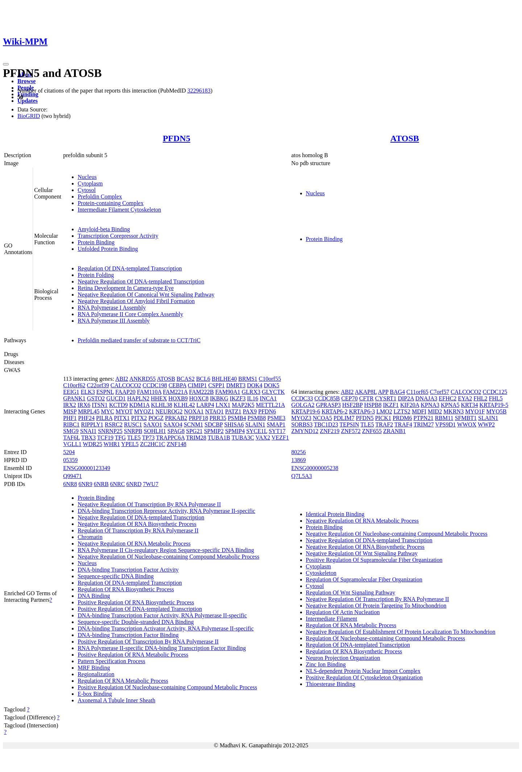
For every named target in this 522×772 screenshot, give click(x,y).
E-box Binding (95, 694)
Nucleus (87, 177)
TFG (120, 437)
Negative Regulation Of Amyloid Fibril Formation (136, 301)
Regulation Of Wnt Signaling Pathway (350, 592)
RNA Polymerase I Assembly (112, 308)
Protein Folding (96, 275)
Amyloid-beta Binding (104, 229)
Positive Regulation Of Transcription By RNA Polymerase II (148, 641)
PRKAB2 (176, 418)
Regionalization (96, 674)
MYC (107, 411)
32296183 (199, 90)
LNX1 (223, 405)
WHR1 (112, 444)
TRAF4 (403, 424)
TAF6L (71, 437)
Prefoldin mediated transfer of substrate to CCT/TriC (139, 340)
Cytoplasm (90, 183)
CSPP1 (216, 385)
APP (383, 392)
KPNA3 (429, 405)
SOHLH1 (155, 431)
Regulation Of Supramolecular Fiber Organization (364, 579)
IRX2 (69, 405)
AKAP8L (366, 392)
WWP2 (486, 424)
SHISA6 (234, 424)
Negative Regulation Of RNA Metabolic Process (134, 543)
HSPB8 (372, 405)
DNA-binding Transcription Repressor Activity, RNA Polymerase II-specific (166, 511)
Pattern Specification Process (111, 661)
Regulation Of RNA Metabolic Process (123, 681)
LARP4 (205, 405)
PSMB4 (237, 418)
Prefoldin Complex (100, 196)
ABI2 (121, 379)
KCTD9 (118, 405)
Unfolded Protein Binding (108, 249)
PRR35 (218, 418)
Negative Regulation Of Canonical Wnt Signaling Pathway (146, 294)
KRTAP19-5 (494, 405)
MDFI (419, 411)
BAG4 (397, 392)
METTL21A (270, 405)
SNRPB (133, 431)
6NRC (117, 484)
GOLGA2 (303, 405)
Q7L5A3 (301, 476)
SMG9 (71, 431)
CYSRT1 (386, 398)
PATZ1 (233, 411)
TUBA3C (243, 437)
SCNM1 (193, 424)
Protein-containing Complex (111, 203)
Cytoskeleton (321, 573)
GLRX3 (251, 392)
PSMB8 (257, 418)
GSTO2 (96, 398)
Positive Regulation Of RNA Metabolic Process (133, 654)
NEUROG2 (169, 411)
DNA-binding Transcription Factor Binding (128, 635)
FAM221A (175, 392)
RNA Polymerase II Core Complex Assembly (130, 314)
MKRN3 (453, 411)
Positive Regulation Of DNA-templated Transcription (140, 609)
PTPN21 (424, 418)
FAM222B (201, 392)
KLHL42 (184, 405)
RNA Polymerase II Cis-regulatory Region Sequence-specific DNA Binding (166, 550)
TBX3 (88, 437)
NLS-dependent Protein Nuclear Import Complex (363, 671)
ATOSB (404, 138)
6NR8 (70, 484)
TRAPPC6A (170, 437)
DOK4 (254, 385)
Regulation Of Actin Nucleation (343, 612)
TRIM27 (424, 424)
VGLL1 (72, 444)
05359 (70, 460)
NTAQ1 (214, 411)
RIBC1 (71, 424)
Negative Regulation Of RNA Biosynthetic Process (137, 524)
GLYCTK (273, 392)
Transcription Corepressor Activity (118, 236)
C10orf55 (270, 379)
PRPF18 (198, 418)
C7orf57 (439, 392)
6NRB (101, 484)
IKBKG (219, 398)
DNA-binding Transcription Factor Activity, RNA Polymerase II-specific (162, 615)
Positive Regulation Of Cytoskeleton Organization (364, 677)
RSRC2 (114, 424)
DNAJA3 (426, 398)
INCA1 (268, 398)
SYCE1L (256, 431)
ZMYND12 (305, 431)
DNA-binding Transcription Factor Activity (128, 570)
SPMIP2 (214, 431)
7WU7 (150, 484)
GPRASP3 (328, 405)
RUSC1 (133, 424)
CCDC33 (302, 398)
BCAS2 (186, 379)
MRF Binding (94, 668)
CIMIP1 (197, 385)
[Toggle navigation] (6, 64)
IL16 (252, 398)
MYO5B (496, 411)
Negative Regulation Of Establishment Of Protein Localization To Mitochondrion (401, 632)
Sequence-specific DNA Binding (116, 576)
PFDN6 (267, 411)
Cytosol (87, 190)
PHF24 (86, 418)
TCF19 (105, 437)
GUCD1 (115, 398)
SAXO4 (172, 424)
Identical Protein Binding (335, 514)
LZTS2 (402, 411)
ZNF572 (350, 431)
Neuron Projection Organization (343, 658)
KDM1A (139, 405)
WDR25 (92, 444)
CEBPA (177, 385)
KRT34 (469, 405)
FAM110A (149, 392)
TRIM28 (196, 437)
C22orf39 (98, 385)
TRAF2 (384, 424)
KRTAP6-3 (362, 411)
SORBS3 (302, 424)
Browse (26, 81)
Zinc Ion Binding (326, 664)
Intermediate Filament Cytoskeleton (119, 210)
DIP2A (406, 398)
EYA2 (465, 398)
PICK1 (383, 418)
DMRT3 (235, 385)
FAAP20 (125, 392)
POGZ (155, 418)
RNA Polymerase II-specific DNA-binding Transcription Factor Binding (162, 648)
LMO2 (384, 411)
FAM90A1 (227, 392)
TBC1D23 (326, 424)
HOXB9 (177, 398)
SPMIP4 (235, 431)
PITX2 (139, 418)
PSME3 (277, 418)
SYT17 (277, 431)
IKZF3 (238, 398)
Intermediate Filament (331, 619)
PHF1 (69, 418)
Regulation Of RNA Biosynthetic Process (126, 589)
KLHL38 (161, 405)
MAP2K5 (243, 405)
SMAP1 (276, 424)
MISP (69, 411)
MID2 (435, 411)
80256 (298, 452)
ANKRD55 (142, 379)
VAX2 (263, 437)
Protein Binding (96, 242)
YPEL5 (129, 444)
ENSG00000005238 (315, 468)
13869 (298, 460)
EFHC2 (447, 398)
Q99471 (72, 476)
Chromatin (90, 537)
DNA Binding (94, 596)
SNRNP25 (110, 431)
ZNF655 (372, 431)
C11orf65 (417, 392)
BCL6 (203, 379)
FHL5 (496, 398)
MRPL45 (89, 411)
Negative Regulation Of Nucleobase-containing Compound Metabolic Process (168, 557)
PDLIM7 (344, 418)
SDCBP (213, 424)
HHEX (159, 398)
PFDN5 (176, 138)
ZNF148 (176, 444)
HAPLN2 (138, 398)
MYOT (124, 411)
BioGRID (28, 116)
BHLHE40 (224, 379)
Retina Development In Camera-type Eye (126, 288)
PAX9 (250, 411)
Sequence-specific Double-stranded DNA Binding (136, 622)
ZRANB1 (394, 431)
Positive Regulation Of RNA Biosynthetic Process (136, 602)
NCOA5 (322, 418)
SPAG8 (176, 431)
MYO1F (475, 411)
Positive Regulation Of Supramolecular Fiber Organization (374, 560)
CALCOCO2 (126, 385)
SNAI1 (88, 431)
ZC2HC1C (152, 444)
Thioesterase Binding (330, 684)
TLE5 (134, 437)
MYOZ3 (301, 418)
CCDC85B (327, 398)
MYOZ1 (144, 411)
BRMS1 (247, 379)
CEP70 (349, 398)
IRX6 (84, 405)
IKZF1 (391, 405)
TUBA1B (219, 437)
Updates (27, 101)
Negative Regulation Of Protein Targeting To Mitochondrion (376, 606)
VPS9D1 (445, 424)
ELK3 (88, 392)
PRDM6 (402, 418)
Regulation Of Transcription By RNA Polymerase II (138, 530)
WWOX (466, 424)
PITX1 (122, 418)
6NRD (133, 484)
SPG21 (194, 431)
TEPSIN (349, 424)
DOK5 (271, 385)
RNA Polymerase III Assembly (114, 321)
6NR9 (85, 484)
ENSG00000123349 (86, 468)
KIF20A (409, 405)
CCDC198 (154, 385)
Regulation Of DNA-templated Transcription (130, 268)
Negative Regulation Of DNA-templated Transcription (141, 281)
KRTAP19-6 (305, 411)
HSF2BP (352, 405)
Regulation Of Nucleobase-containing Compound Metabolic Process (385, 638)
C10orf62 (74, 385)
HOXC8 (198, 398)
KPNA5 (450, 405)
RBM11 (444, 418)
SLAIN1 (255, 424)
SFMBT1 (466, 418)
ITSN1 (100, 405)
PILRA (104, 418)
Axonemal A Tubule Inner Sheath (116, 700)
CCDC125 (495, 392)
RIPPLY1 (92, 424)
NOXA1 (194, 411)
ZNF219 (329, 431)
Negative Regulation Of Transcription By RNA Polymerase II (149, 504)
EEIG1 (71, 392)
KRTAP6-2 (335, 411)
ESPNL (105, 392)
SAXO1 (153, 424)
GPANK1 (74, 398)
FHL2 (480, 398)
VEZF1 (280, 437)
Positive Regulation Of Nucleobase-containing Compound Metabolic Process (167, 687)
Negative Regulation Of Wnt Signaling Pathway (362, 553)
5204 (69, 452)
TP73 (148, 437)
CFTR (366, 398)
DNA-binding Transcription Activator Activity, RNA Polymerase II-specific (166, 628)
